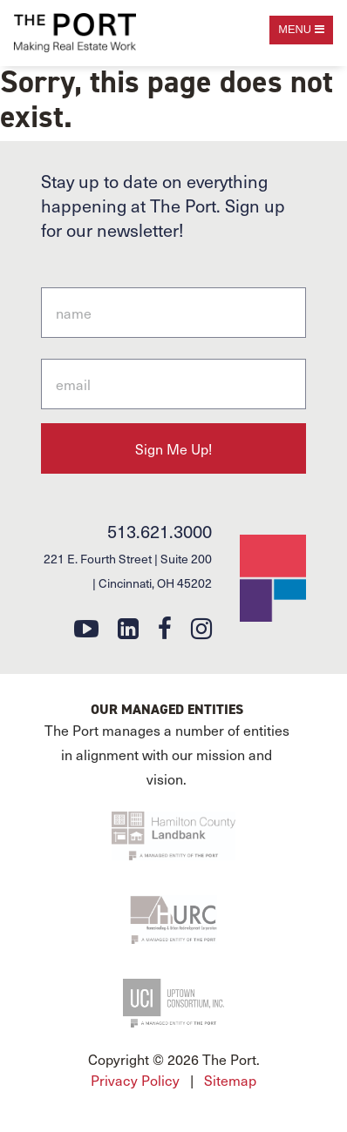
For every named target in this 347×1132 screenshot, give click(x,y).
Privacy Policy (135, 1079)
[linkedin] (128, 627)
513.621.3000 (159, 531)
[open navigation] (301, 30)
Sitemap (230, 1079)
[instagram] (201, 627)
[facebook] (165, 627)
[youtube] (86, 627)
